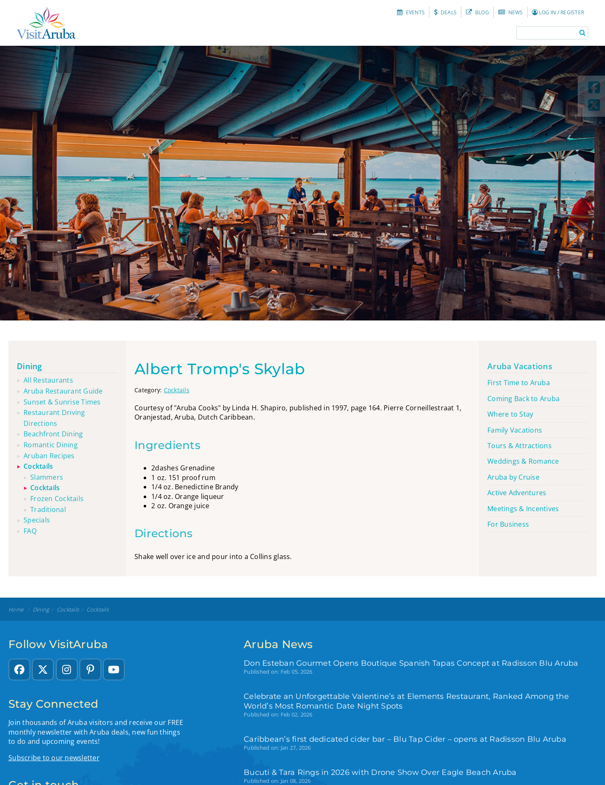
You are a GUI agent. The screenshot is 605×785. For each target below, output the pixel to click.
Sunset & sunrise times (62, 402)
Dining (29, 366)
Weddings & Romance (523, 461)
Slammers (46, 477)
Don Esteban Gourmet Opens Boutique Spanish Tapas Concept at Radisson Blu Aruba (411, 663)
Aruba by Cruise (513, 477)
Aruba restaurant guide (63, 391)
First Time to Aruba (518, 382)
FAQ (30, 531)
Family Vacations (514, 430)
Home (16, 609)
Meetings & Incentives (523, 508)
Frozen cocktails (57, 498)
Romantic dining (51, 444)
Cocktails (176, 390)
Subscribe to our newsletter (54, 757)
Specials (37, 520)
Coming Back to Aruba (523, 398)
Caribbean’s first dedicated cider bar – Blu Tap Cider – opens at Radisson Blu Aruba (405, 739)
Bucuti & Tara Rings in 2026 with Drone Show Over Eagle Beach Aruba (380, 772)
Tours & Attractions (519, 445)
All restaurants (48, 380)
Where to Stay (510, 414)
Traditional (48, 509)
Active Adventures (516, 492)
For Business (508, 524)
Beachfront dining (53, 433)
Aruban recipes (49, 455)
